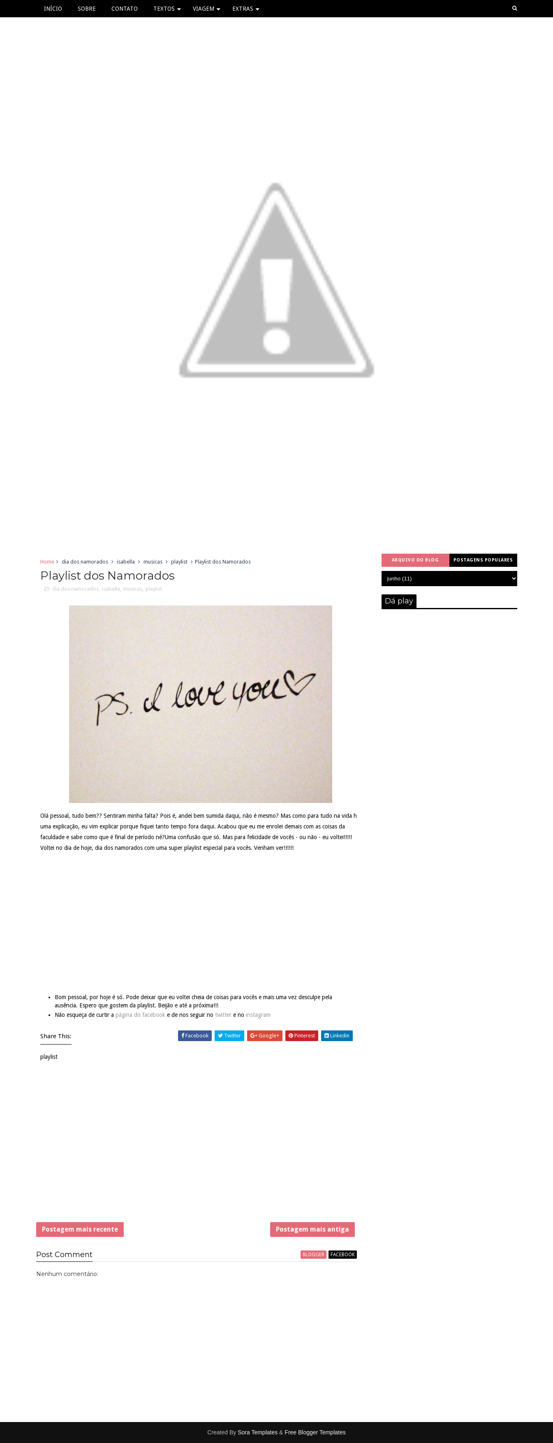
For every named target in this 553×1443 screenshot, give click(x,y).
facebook (343, 1254)
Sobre (87, 8)
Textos (164, 8)
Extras (242, 8)
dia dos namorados (85, 562)
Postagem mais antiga (312, 1229)
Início (53, 8)
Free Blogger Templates (315, 1432)
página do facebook (140, 1014)
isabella (126, 562)
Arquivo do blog (415, 560)
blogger (313, 1254)
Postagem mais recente (80, 1229)
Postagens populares (483, 560)
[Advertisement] (196, 1146)
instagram (258, 1014)
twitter (223, 1014)
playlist (179, 562)
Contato (124, 8)
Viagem (203, 8)
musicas (152, 562)
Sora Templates (258, 1432)
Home (47, 562)
